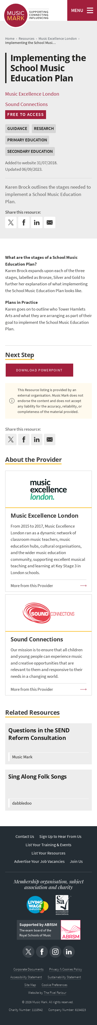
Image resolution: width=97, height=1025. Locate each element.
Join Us (76, 861)
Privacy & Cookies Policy (65, 969)
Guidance (17, 129)
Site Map (30, 985)
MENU (77, 10)
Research (44, 129)
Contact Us (25, 836)
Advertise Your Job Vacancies (39, 861)
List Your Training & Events (48, 844)
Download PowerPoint (39, 370)
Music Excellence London (32, 93)
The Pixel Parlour (55, 992)
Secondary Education (30, 151)
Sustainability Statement (64, 977)
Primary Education (27, 140)
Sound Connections (26, 104)
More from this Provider (32, 585)
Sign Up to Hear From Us (60, 836)
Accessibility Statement (26, 977)
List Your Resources (48, 853)
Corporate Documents (28, 969)
